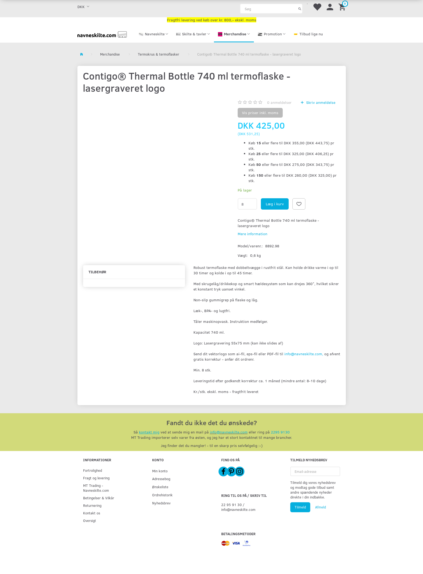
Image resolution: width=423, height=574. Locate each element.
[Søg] (299, 8)
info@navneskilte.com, (303, 353)
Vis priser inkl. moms (260, 112)
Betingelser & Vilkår (98, 498)
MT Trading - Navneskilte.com (96, 488)
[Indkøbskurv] (343, 6)
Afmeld (320, 507)
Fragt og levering (96, 478)
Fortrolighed (92, 470)
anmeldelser (279, 102)
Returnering (92, 505)
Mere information (252, 233)
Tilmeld (300, 507)
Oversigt (89, 520)
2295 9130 (280, 432)
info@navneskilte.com (229, 432)
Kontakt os (91, 513)
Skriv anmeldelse (320, 102)
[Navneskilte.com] (102, 34)
